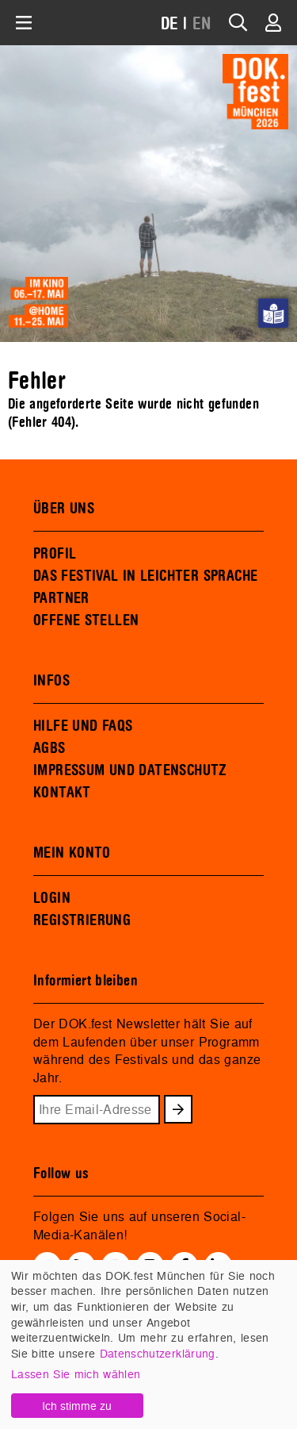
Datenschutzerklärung (157, 1353)
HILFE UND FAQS (82, 726)
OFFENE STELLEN (86, 620)
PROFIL (54, 554)
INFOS (51, 681)
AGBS (49, 748)
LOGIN (51, 898)
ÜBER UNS (63, 509)
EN (201, 24)
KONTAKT (62, 793)
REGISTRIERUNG (82, 920)
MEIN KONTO (72, 853)
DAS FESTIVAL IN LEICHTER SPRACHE (145, 576)
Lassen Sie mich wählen (75, 1373)
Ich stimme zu (77, 1405)
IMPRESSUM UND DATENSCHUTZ (130, 770)
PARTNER (61, 598)
